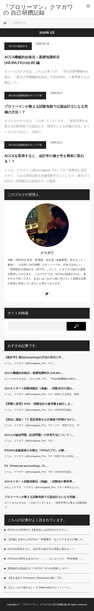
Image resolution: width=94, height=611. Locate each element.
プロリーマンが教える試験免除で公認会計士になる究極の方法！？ (46, 109)
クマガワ (47, 253)
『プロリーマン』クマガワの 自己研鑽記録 (38, 9)
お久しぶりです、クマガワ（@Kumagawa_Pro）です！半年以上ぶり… (42, 487)
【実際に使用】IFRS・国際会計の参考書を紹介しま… (38, 403)
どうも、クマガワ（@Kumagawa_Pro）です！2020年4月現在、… (40, 471)
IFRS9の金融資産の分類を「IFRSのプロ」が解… (35, 450)
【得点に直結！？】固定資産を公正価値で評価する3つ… (40, 419)
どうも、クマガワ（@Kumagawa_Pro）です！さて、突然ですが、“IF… (43, 425)
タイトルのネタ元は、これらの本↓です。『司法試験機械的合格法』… (42, 378)
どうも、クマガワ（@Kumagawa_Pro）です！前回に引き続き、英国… (42, 394)
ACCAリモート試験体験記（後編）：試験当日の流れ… (39, 388)
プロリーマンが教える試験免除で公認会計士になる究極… (41, 497)
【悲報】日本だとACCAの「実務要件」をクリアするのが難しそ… (46, 539)
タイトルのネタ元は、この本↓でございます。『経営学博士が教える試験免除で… (45, 505)
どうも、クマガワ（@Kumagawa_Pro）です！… (30, 363)
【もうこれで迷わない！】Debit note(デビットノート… (39, 587)
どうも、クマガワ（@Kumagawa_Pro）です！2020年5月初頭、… (40, 409)
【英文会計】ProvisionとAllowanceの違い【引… (35, 577)
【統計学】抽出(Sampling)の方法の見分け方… (34, 357)
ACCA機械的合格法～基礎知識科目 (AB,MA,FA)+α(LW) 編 (32, 60)
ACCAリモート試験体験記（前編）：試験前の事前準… (39, 481)
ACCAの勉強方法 (18, 46)
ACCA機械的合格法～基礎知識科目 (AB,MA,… (34, 373)
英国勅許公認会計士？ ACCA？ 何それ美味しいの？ (37, 568)
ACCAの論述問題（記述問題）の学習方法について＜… (39, 435)
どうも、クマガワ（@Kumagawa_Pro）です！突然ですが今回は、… (41, 456)
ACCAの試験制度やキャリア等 (25, 95)
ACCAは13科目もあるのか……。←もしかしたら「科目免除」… (45, 558)
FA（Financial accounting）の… (25, 465)
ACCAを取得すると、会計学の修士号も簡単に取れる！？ (44, 158)
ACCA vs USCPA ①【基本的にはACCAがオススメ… (38, 529)
